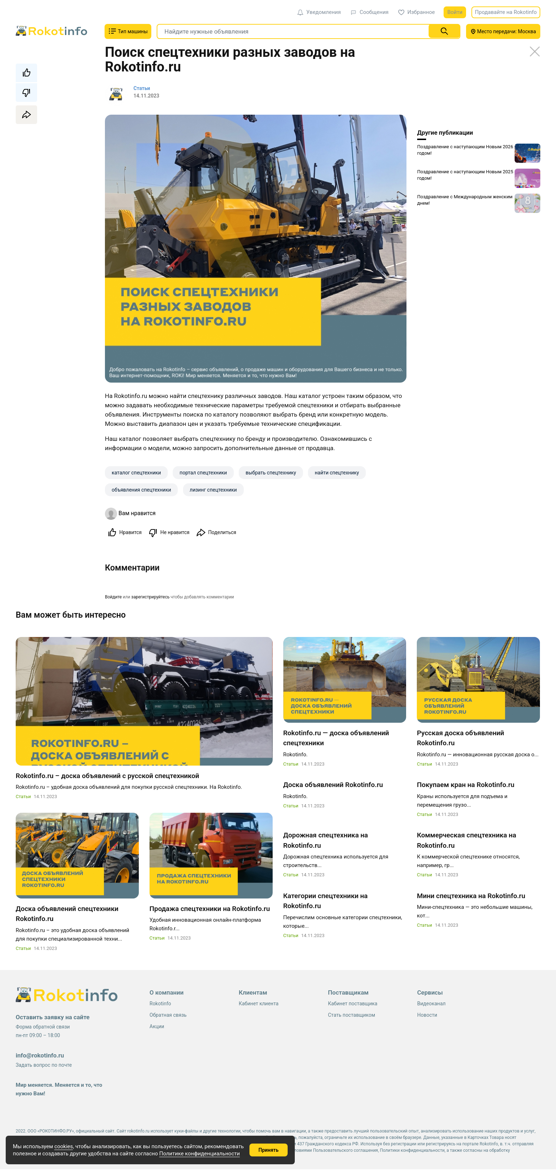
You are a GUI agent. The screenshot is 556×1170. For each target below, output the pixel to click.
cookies (63, 1146)
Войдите (113, 597)
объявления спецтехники (141, 490)
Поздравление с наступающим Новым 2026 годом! (465, 150)
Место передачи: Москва (503, 31)
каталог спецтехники (136, 473)
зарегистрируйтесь (150, 597)
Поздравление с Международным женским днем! (464, 200)
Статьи (23, 797)
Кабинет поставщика (352, 1004)
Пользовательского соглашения (345, 1151)
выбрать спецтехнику (271, 473)
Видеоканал (431, 1004)
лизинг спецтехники (213, 490)
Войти (454, 12)
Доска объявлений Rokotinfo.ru (333, 785)
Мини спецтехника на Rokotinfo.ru (471, 896)
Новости (427, 1016)
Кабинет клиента (258, 1004)
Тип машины (128, 31)
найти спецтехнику (337, 473)
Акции (157, 1027)
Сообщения (369, 12)
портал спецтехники (203, 473)
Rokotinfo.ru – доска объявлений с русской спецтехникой (107, 776)
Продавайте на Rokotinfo (506, 12)
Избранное (416, 12)
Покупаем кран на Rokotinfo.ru (465, 785)
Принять (268, 1150)
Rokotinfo (160, 1004)
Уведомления (319, 12)
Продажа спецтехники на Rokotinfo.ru (210, 909)
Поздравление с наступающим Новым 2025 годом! (465, 175)
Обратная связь (168, 1016)
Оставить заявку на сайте (53, 1017)
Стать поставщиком (351, 1016)
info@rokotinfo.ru (40, 1056)
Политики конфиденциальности (412, 1151)
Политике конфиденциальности (199, 1153)
